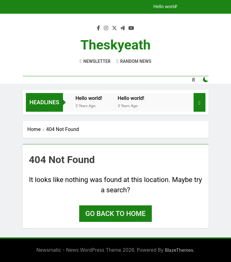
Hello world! (165, 6)
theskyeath (115, 45)
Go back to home (115, 214)
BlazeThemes (179, 250)
